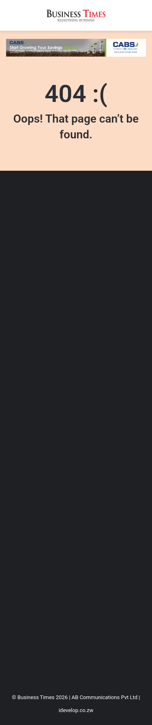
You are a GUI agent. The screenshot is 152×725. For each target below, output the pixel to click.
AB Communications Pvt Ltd (104, 697)
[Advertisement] (76, 429)
